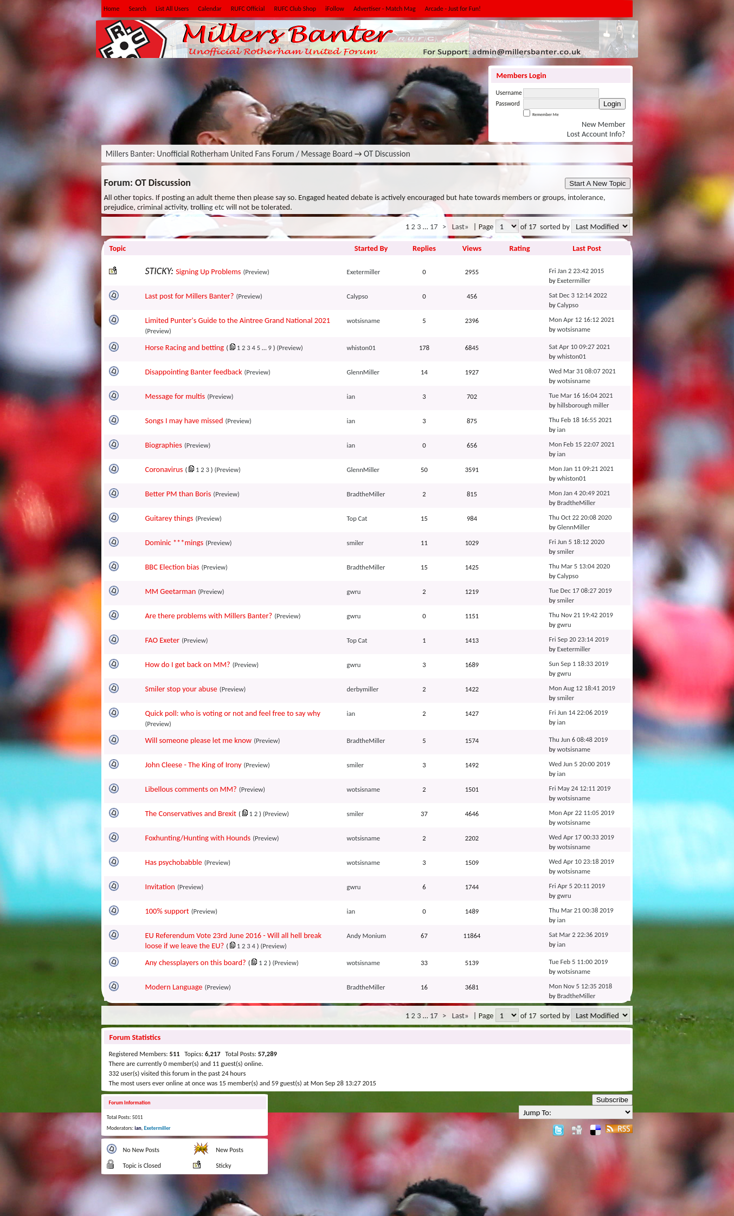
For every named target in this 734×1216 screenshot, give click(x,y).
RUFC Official (248, 8)
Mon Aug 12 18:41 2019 (582, 688)
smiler (355, 543)
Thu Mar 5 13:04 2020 (579, 566)
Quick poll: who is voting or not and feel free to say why (232, 713)
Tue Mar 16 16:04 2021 (581, 395)
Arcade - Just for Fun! (453, 8)
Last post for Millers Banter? (189, 296)
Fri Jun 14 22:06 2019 (578, 712)
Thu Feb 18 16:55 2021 (580, 420)
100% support (167, 911)
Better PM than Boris (178, 494)
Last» (461, 226)
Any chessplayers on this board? (195, 962)
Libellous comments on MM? (191, 789)
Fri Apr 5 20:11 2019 (577, 886)
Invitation (160, 886)
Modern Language (174, 987)
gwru (354, 591)
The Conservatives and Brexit (190, 813)
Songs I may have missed (184, 420)
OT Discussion (387, 153)
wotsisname (363, 320)
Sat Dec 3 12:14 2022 (578, 295)
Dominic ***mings (174, 542)
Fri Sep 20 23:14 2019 (579, 639)
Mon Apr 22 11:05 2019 (582, 812)
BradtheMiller (366, 494)
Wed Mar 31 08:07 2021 (582, 371)
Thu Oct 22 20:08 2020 (580, 517)
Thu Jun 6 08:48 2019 (578, 739)
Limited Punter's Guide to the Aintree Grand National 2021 (238, 320)
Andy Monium (367, 936)
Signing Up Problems (208, 271)
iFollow (334, 8)
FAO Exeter (162, 640)
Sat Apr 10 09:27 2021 (579, 346)
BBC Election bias (172, 567)
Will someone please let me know (198, 740)
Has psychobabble (173, 862)
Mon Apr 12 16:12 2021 (582, 319)
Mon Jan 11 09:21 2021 (581, 468)
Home (111, 8)
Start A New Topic (597, 183)
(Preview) (256, 272)
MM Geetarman (170, 591)
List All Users (172, 8)
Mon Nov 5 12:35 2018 (581, 986)
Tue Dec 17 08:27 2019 (580, 590)
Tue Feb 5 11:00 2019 (578, 962)
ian (351, 396)
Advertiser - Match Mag (384, 8)
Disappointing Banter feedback (193, 372)
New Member (604, 124)
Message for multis (175, 396)
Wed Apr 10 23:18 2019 (582, 861)
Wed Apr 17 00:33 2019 (582, 837)
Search (137, 8)
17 (434, 226)
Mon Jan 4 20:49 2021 (579, 493)
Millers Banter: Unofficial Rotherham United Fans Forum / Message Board (229, 153)
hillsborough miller (583, 405)
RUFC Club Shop (295, 8)
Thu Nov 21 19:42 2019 (581, 615)
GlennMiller (363, 372)
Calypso (357, 296)
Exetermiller (364, 272)
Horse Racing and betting (184, 347)
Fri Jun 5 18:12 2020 (577, 542)
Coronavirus (164, 469)
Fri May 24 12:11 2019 (580, 788)
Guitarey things (169, 518)
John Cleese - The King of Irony (193, 764)
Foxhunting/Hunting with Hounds (198, 838)
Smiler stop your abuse (181, 689)
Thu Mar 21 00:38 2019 (581, 910)
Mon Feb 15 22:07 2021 (582, 444)
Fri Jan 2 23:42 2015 (576, 271)
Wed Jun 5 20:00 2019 (579, 764)
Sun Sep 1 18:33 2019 (579, 663)
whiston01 (361, 348)
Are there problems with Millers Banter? (209, 615)
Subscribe (612, 1100)
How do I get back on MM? (187, 664)
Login (612, 104)
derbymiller (363, 689)
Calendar (209, 8)
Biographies (163, 445)
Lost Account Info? (596, 134)
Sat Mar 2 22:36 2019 (578, 934)
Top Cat (357, 518)
